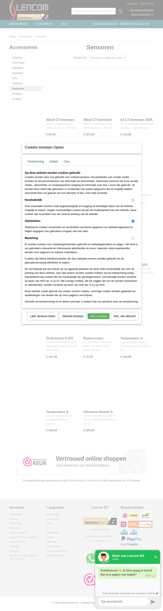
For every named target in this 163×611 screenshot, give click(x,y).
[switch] (133, 205)
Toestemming (35, 166)
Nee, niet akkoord (124, 321)
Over (67, 166)
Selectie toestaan (73, 321)
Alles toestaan (98, 321)
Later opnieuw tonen (42, 321)
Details (53, 166)
